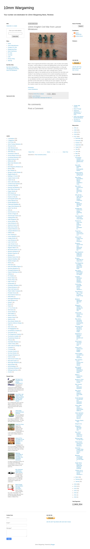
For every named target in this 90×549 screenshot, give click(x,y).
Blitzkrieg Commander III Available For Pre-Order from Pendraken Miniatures (19, 457)
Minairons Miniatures (13, 251)
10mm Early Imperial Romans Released (19, 412)
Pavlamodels (11, 283)
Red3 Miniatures (12, 300)
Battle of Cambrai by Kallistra (78, 376)
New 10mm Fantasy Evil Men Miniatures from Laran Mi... (79, 189)
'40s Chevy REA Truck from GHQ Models (79, 217)
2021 (75, 128)
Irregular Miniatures (12, 228)
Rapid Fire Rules (19, 424)
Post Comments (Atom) (40, 154)
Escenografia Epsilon (13, 198)
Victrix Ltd (10, 357)
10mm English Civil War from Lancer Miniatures (79, 355)
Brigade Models (12, 174)
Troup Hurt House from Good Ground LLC (79, 233)
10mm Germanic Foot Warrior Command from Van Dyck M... (79, 415)
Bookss (10, 168)
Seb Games (11, 309)
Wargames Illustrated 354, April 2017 (78, 428)
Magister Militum (12, 247)
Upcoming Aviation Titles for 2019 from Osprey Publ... (79, 450)
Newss (9, 262)
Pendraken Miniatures (13, 285)
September (78, 145)
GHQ (9, 210)
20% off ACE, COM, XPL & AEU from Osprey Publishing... (79, 197)
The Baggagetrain (12, 328)
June (76, 151)
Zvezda (10, 372)
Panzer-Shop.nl (12, 279)
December (78, 138)
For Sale (10, 53)
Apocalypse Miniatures (13, 149)
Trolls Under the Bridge (13, 345)
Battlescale (10, 161)
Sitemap (10, 60)
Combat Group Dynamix (14, 183)
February (77, 479)
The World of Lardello (13, 336)
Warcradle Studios (12, 360)
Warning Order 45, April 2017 (79, 439)
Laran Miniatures (12, 240)
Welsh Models (11, 364)
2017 (75, 136)
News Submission (12, 51)
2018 (75, 134)
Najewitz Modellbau (13, 259)
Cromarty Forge (12, 185)
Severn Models (11, 311)
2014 (75, 488)
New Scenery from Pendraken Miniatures (78, 386)
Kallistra (10, 232)
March (77, 477)
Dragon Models (11, 191)
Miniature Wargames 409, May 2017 (78, 204)
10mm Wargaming (19, 8)
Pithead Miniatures (12, 287)
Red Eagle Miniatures (13, 298)
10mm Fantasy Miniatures (14, 144)
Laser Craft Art (11, 242)
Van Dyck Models (12, 353)
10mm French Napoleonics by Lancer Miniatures (79, 443)
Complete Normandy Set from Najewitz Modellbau (78, 279)
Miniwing (10, 255)
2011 (75, 495)
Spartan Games (12, 317)
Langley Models (12, 238)
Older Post (65, 152)
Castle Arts (10, 180)
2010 (75, 497)
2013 (75, 490)
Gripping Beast (11, 217)
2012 (75, 492)
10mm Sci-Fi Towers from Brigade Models (79, 349)
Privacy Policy (11, 58)
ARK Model (11, 151)
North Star (10, 264)
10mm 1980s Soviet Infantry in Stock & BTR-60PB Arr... (79, 408)
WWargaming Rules (13, 370)
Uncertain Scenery (12, 351)
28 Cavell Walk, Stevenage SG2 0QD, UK (42, 97)
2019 (75, 132)
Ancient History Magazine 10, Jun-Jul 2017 (79, 174)
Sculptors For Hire (12, 47)
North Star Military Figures (14, 266)
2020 (75, 130)
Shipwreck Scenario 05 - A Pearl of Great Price (77, 112)
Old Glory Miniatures (13, 268)
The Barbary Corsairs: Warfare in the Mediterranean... (79, 160)
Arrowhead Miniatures (13, 157)
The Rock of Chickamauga (77, 120)
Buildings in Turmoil (13, 176)
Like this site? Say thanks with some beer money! (76, 68)
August (77, 147)
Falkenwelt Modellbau (13, 204)
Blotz (9, 164)
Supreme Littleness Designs (15, 323)
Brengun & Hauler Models (14, 172)
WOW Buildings (12, 366)
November (78, 140)
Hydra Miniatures (12, 223)
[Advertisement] (15, 83)
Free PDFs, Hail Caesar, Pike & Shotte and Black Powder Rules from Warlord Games (19, 398)
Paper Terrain (11, 281)
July (76, 149)
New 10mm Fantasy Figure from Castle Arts (78, 434)
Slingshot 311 (78, 424)
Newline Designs (12, 261)
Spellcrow (10, 319)
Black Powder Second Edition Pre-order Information (19, 486)
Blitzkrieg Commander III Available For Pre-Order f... (79, 458)
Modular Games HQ (13, 257)
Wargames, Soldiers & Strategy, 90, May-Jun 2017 (79, 308)
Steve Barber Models (13, 321)
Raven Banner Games (13, 294)
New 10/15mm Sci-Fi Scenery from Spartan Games (79, 362)
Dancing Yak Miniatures (14, 187)
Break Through (77, 109)
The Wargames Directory (12, 68)
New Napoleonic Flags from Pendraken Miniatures (79, 254)
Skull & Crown (11, 315)
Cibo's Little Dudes (12, 181)
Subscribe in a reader (11, 26)
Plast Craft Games (12, 289)
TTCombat (10, 349)
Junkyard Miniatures (13, 230)
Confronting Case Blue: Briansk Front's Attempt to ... (79, 287)
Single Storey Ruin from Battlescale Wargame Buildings (78, 465)
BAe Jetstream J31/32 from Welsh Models (19, 471)
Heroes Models (11, 221)
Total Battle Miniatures (13, 342)
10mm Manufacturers (13, 45)
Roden (9, 306)
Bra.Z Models (11, 170)
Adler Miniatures (12, 148)
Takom (9, 325)
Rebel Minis (11, 296)
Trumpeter (10, 347)
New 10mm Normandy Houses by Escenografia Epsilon (79, 321)
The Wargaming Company (14, 334)
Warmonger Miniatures (13, 362)
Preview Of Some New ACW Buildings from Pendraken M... (78, 224)
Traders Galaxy (11, 343)
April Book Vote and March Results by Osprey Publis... (79, 329)
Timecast (10, 340)
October (77, 142)
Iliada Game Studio (12, 227)
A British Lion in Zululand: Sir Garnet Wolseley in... (79, 472)
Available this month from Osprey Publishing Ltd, (78, 211)
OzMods (10, 274)
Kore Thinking (11, 234)
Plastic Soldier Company (14, 291)
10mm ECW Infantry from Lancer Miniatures (79, 314)
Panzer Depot (11, 278)
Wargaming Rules (12, 49)
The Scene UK (11, 332)
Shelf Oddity (11, 313)
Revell (9, 304)
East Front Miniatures (11, 70)
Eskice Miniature (12, 200)
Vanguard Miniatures (13, 355)
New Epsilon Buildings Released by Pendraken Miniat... (79, 370)
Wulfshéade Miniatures (13, 368)
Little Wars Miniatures (13, 245)
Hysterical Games (12, 225)
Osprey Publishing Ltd (13, 272)
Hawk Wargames (12, 219)
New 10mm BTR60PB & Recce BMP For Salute (79, 272)
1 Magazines (11, 140)
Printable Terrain (12, 293)
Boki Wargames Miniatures (14, 166)
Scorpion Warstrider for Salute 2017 (79, 260)
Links (9, 56)
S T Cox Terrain (12, 308)
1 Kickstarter (11, 138)
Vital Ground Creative (13, 358)
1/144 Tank (10, 142)
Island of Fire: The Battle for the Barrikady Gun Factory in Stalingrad (19, 441)
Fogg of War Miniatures (13, 206)
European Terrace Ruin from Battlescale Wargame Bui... (79, 247)
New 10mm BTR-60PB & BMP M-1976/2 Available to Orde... (79, 181)
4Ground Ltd (11, 146)
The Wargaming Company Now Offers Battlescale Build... (79, 265)
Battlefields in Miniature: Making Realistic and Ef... (79, 336)
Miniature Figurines (12, 253)
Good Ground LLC (12, 212)
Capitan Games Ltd (12, 178)
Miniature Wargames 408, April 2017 (78, 301)
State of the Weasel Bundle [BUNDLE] (79, 117)
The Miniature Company (14, 330)
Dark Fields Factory (13, 189)
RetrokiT (10, 302)
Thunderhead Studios (13, 338)
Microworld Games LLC (13, 249)
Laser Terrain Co (12, 244)
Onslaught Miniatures (13, 270)
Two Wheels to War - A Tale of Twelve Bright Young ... (79, 294)
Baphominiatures (12, 159)
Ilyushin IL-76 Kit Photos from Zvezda (79, 381)
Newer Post (31, 152)
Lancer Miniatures (33, 89)
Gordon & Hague (12, 213)
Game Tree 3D (11, 208)
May (76, 153)
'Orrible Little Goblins (77, 106)
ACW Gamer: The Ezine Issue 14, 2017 (78, 343)
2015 (75, 486)
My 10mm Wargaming (11, 67)
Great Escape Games (13, 215)
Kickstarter (31, 87)
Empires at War (11, 197)
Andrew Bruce (79, 36)
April (76, 155)
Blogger (53, 544)
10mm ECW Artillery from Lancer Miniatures (79, 239)
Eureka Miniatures (12, 202)
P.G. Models (11, 276)
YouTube (10, 55)
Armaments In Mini (12, 153)
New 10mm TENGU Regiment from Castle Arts (78, 393)
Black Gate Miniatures (13, 163)
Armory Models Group (13, 155)
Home (48, 152)
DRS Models (11, 193)
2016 (75, 484)
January (77, 481)
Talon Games (11, 326)
